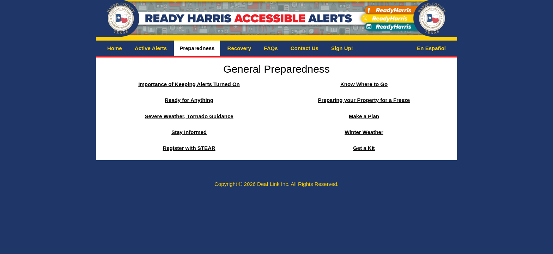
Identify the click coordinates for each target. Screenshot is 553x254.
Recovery (239, 48)
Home (114, 48)
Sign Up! (342, 48)
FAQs (271, 48)
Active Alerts (151, 48)
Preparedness (197, 48)
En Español (431, 48)
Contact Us (304, 48)
